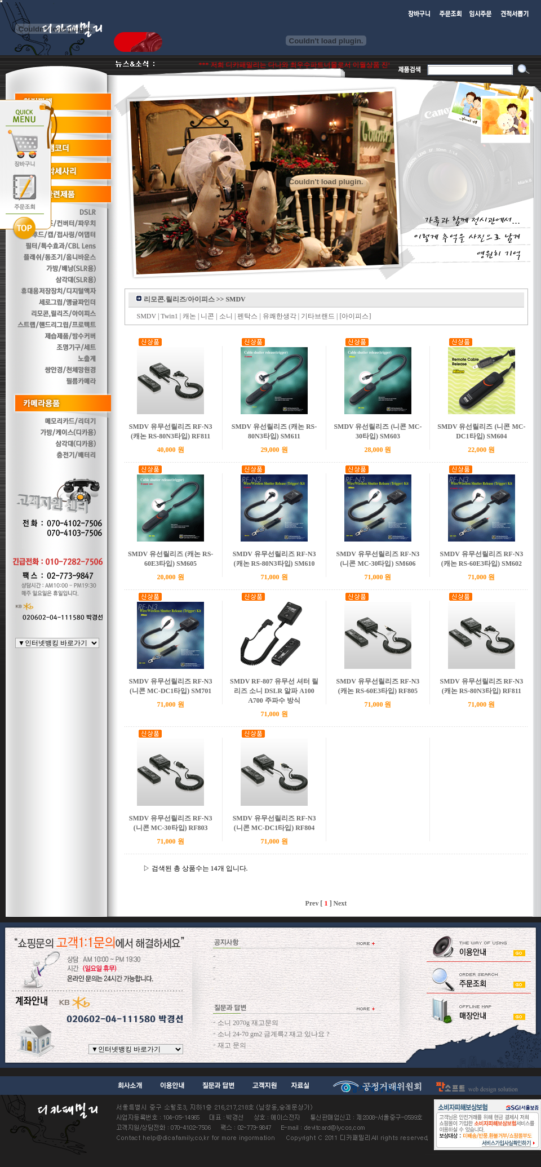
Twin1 (169, 316)
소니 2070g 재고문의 (248, 1023)
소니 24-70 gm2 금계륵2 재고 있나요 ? (274, 1034)
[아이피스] (355, 316)
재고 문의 (232, 1045)
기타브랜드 (318, 316)
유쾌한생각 (279, 316)
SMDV (146, 316)
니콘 (207, 316)
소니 (226, 316)
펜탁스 (247, 316)
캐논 (189, 316)
